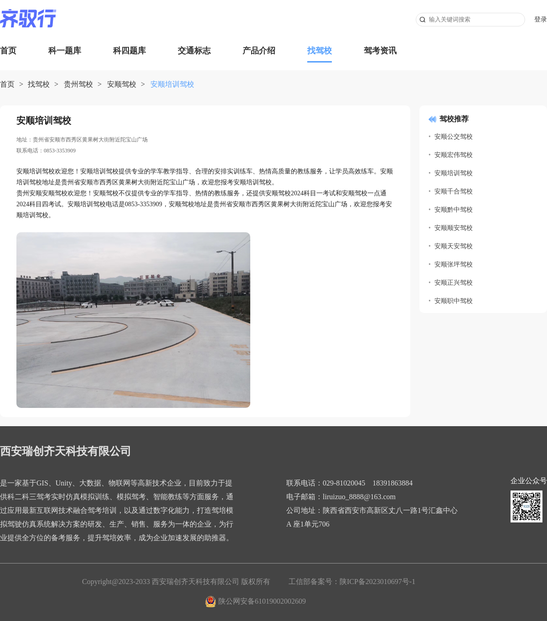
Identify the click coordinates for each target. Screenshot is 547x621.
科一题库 (64, 50)
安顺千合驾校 (453, 191)
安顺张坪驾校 (453, 264)
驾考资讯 (380, 50)
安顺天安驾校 (453, 246)
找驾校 (319, 50)
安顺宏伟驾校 (453, 154)
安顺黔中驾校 (453, 209)
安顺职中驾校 (453, 300)
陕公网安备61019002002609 (262, 601)
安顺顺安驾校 (453, 227)
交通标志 (194, 50)
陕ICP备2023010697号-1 (377, 581)
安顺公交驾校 (453, 136)
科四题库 (129, 50)
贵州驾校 (78, 84)
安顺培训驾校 (453, 173)
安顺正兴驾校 (453, 282)
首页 (8, 50)
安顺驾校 (121, 84)
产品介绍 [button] (259, 50)
